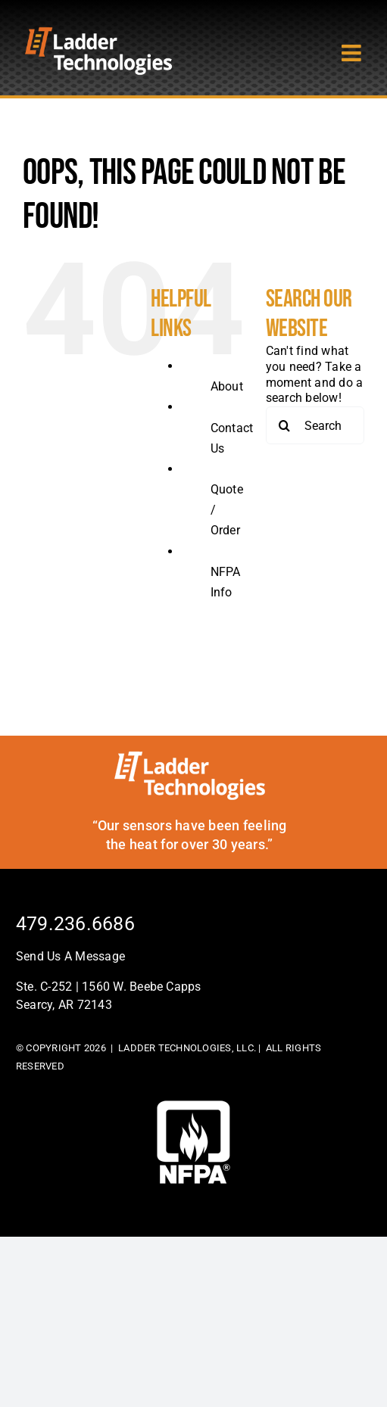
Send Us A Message (70, 956)
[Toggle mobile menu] (353, 53)
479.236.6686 (75, 924)
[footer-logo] (193, 1106)
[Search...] (315, 425)
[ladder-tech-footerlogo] (189, 756)
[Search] (285, 425)
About (227, 386)
